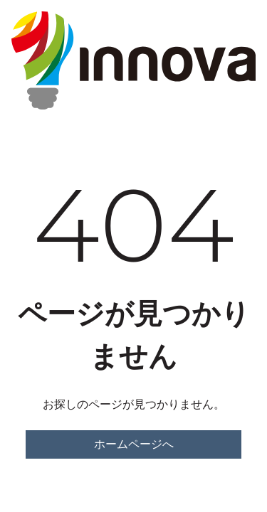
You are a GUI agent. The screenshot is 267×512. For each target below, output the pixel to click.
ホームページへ (134, 444)
